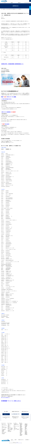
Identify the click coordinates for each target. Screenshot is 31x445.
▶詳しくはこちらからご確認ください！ (5, 397)
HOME (1, 9)
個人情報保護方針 (27, 439)
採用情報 (15, 439)
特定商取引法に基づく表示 (20, 439)
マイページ (12, 440)
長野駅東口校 (4, 9)
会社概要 (12, 439)
